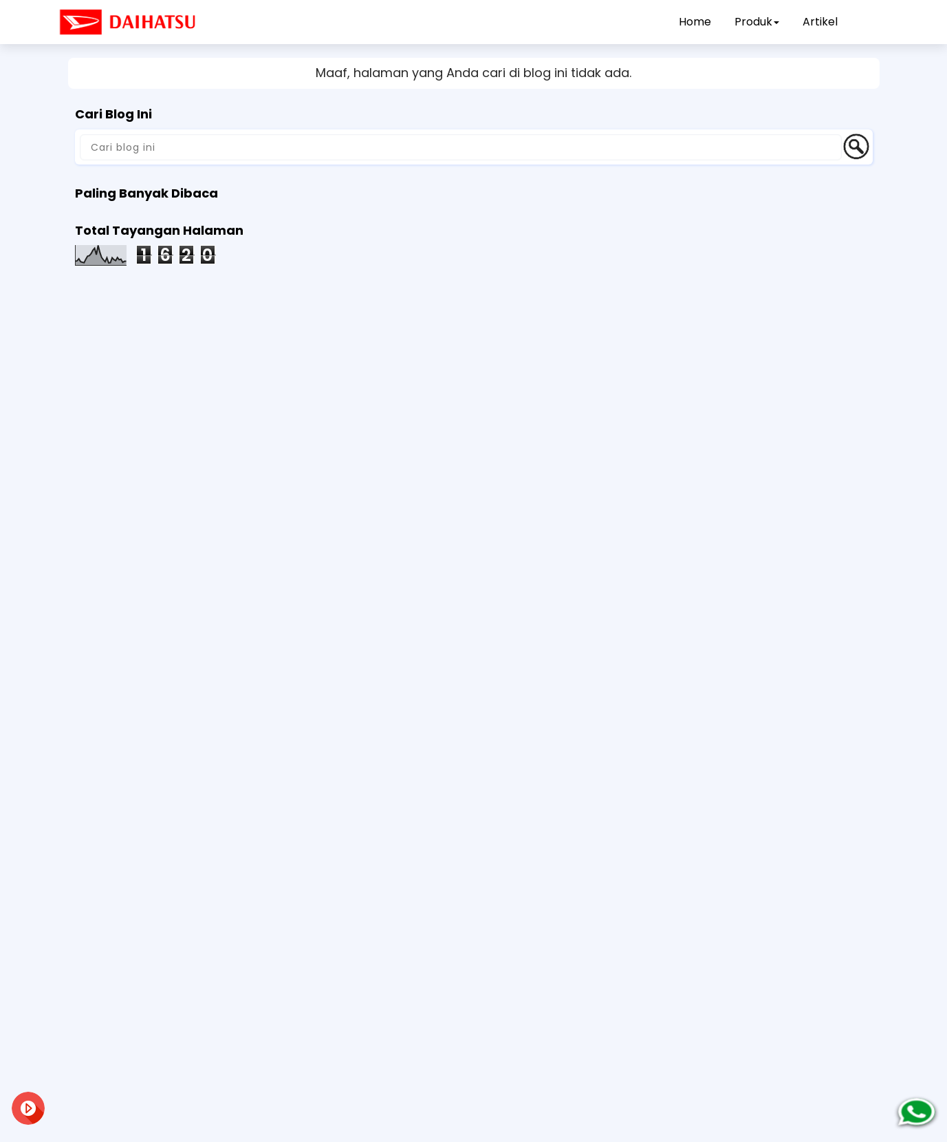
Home (695, 22)
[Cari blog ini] (461, 147)
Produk (756, 22)
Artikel (820, 22)
